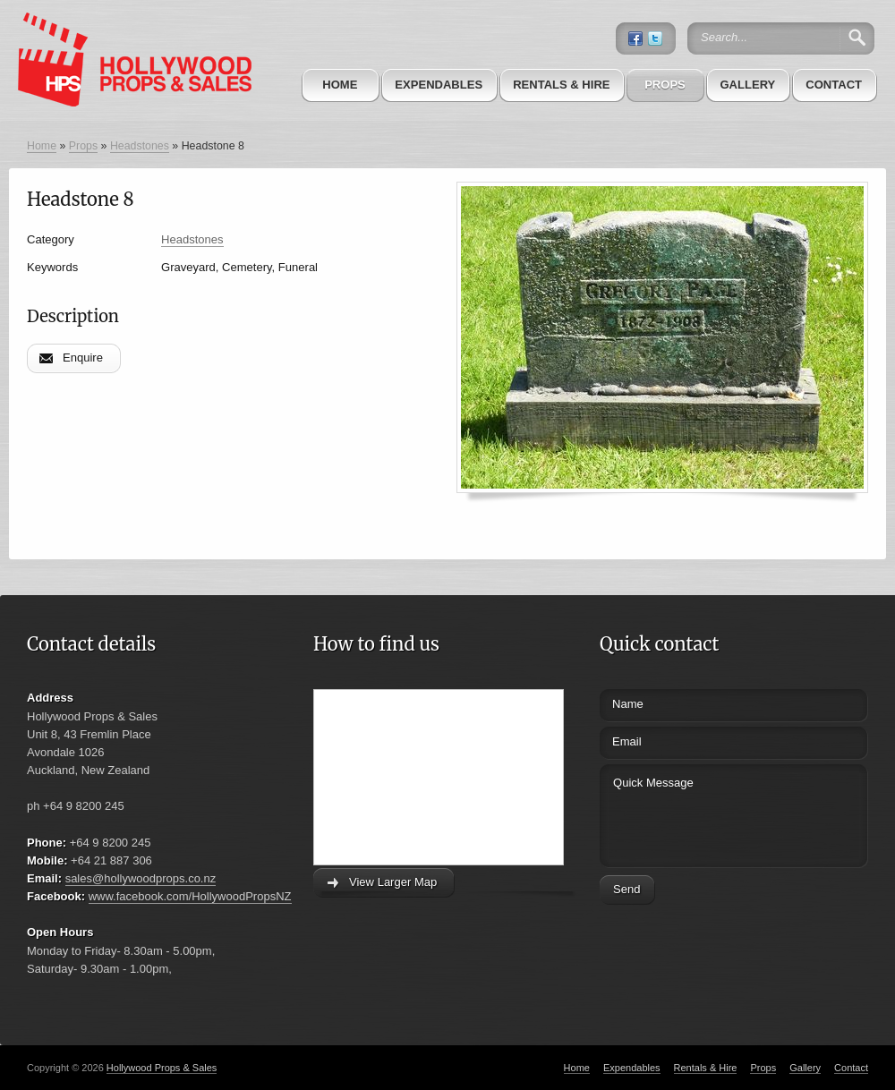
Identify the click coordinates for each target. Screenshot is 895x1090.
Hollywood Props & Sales (162, 1067)
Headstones (139, 146)
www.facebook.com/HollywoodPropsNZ (190, 896)
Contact (834, 84)
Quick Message (700, 813)
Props (665, 84)
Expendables (438, 84)
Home (339, 84)
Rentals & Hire (561, 84)
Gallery (747, 84)
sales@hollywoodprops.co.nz (141, 878)
